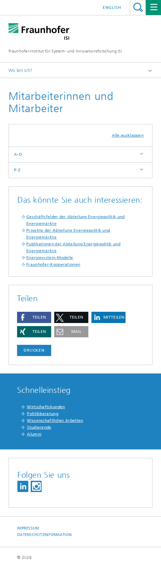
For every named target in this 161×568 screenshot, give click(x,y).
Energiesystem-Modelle (49, 257)
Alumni (34, 434)
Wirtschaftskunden (46, 406)
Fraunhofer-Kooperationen (53, 264)
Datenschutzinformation (44, 535)
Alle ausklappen (128, 135)
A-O (18, 154)
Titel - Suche (138, 7)
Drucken (34, 350)
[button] (34, 317)
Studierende (39, 427)
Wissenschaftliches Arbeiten (55, 420)
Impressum (28, 528)
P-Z (17, 170)
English (112, 7)
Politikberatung (42, 413)
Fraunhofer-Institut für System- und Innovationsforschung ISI (65, 51)
